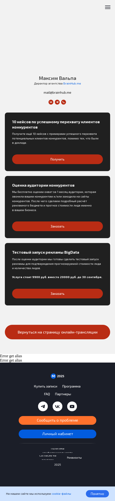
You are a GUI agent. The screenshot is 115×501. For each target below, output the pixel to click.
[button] (57, 133)
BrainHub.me (72, 83)
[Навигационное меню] (107, 7)
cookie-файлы (61, 493)
